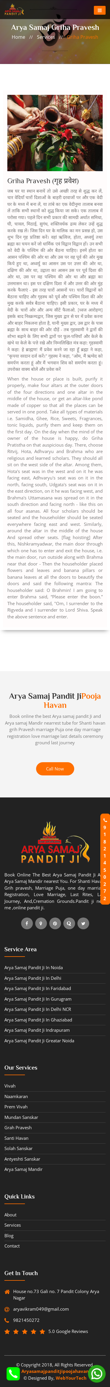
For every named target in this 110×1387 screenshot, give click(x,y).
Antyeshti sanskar (22, 1159)
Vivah (10, 1086)
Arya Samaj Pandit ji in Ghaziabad (38, 1020)
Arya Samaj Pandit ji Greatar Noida (39, 1040)
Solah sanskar (18, 1148)
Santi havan (16, 1138)
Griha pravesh (82, 37)
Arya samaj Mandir (23, 1169)
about (10, 1215)
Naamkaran (16, 1096)
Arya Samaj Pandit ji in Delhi (32, 978)
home (18, 37)
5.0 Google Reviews (64, 1331)
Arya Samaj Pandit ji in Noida (33, 967)
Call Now (55, 769)
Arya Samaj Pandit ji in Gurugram (38, 999)
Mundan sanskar (21, 1117)
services (46, 37)
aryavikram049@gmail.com (39, 1309)
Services (12, 1225)
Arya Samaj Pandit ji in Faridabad (37, 988)
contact (12, 1246)
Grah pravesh (18, 1127)
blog (8, 1235)
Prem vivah (16, 1107)
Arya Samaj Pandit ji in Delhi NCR (37, 1009)
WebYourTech (71, 1378)
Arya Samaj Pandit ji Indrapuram (37, 1030)
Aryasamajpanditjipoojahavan (55, 1371)
